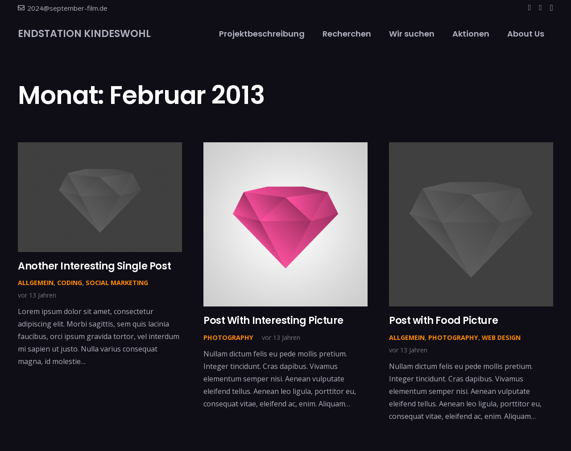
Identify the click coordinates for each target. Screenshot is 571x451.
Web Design (501, 337)
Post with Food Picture (443, 320)
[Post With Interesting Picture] (285, 148)
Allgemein (36, 282)
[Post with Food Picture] (471, 148)
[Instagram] (551, 8)
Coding (69, 282)
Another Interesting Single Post (94, 266)
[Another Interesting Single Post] (100, 148)
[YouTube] (540, 8)
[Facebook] (529, 8)
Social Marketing (117, 282)
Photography (228, 337)
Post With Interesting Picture (273, 320)
